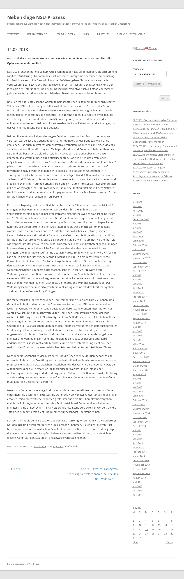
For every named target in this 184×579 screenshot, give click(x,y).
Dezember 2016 (141, 305)
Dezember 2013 (141, 460)
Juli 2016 (137, 327)
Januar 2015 (139, 404)
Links (86, 34)
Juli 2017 (137, 275)
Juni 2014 (137, 434)
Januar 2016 (139, 352)
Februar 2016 (140, 348)
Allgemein (58, 446)
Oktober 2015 (140, 365)
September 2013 (141, 473)
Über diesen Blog (37, 34)
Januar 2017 (139, 301)
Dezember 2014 (141, 408)
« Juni (135, 542)
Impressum (103, 34)
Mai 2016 (137, 335)
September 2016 (141, 318)
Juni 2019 (137, 215)
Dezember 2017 (141, 253)
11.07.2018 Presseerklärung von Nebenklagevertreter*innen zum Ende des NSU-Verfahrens (92, 474)
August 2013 (139, 477)
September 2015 (141, 370)
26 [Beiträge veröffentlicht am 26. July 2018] (153, 533)
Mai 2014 (137, 438)
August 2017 (139, 271)
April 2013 (138, 494)
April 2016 (138, 339)
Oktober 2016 (140, 314)
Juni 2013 (137, 486)
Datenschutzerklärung (131, 34)
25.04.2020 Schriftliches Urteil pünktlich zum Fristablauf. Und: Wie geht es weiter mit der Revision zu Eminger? (154, 159)
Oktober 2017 (140, 262)
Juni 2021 (137, 202)
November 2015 (141, 361)
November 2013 (141, 464)
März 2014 (138, 447)
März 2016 (138, 344)
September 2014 (141, 421)
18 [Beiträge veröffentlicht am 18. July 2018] (146, 529)
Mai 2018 (137, 232)
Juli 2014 (137, 430)
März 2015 (138, 395)
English (139, 48)
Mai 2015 (137, 387)
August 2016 (139, 322)
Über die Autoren (65, 34)
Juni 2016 (137, 331)
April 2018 (138, 236)
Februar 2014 (140, 451)
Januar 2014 (139, 456)
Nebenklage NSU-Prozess (36, 17)
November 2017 (141, 258)
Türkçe (151, 48)
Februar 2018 (140, 245)
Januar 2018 (139, 249)
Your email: (138, 69)
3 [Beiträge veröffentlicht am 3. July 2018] (139, 520)
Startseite (13, 34)
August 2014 (139, 426)
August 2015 (139, 374)
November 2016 (141, 309)
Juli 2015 (137, 378)
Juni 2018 (137, 227)
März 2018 (138, 240)
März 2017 (138, 292)
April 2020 (138, 210)
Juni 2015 (137, 383)
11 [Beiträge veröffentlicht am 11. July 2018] (146, 525)
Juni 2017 (137, 279)
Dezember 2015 (141, 357)
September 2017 (141, 266)
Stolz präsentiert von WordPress (23, 563)
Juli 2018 (137, 223)
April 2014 (138, 443)
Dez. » (169, 542)
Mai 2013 (137, 490)
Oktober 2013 (140, 469)
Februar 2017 (140, 296)
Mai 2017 (137, 283)
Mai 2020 (137, 206)
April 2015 (138, 391)
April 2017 (138, 288)
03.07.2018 (15, 469)
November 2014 (141, 413)
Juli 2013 (137, 482)
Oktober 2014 (140, 417)
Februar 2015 (140, 400)
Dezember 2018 (141, 219)
